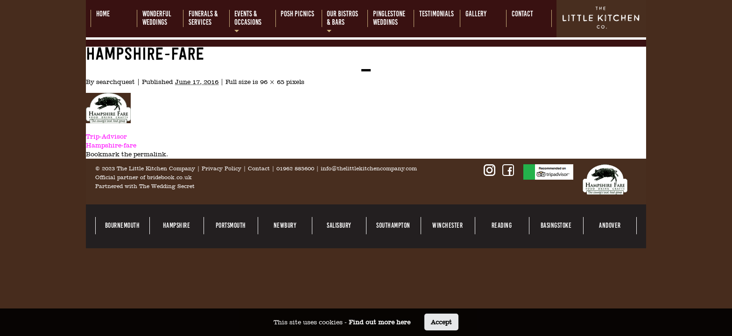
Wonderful (156, 18)
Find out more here (379, 322)
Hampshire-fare (111, 145)
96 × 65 (272, 81)
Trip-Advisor (106, 136)
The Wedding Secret (167, 186)
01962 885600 (295, 168)
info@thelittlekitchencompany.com (369, 168)
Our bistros (342, 18)
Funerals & (203, 18)
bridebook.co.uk (169, 177)
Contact (259, 168)
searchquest (115, 81)
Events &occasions (247, 18)
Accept (441, 322)
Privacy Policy (221, 168)
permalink (150, 154)
